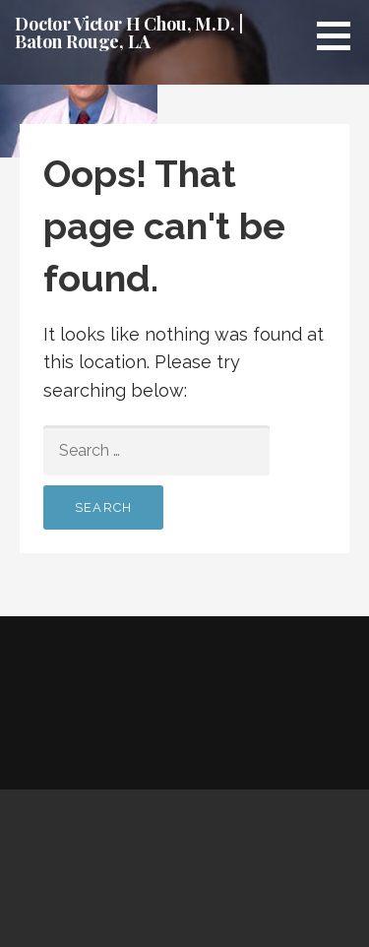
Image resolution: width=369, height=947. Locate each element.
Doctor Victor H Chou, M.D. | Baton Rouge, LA (129, 32)
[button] (340, 35)
